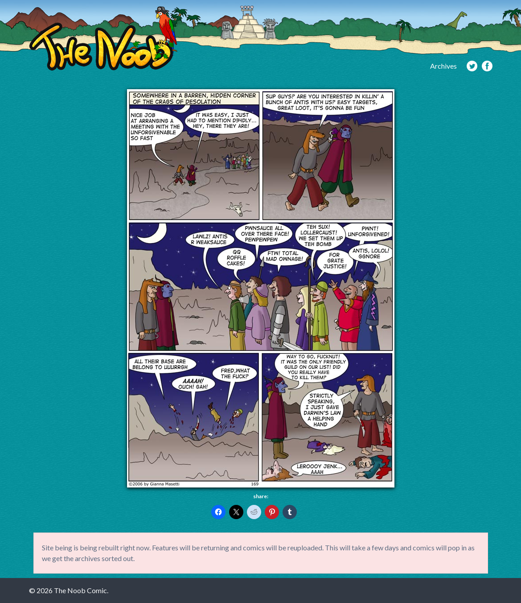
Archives (443, 66)
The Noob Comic (103, 38)
